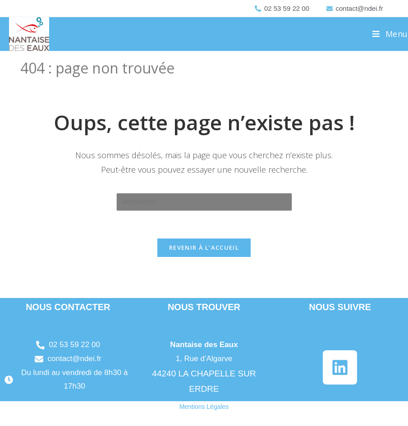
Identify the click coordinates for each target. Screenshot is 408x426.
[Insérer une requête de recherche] (204, 202)
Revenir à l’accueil (204, 247)
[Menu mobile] (390, 33)
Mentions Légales (204, 406)
